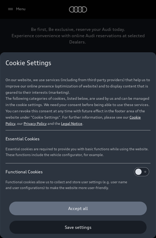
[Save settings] (78, 227)
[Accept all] (78, 208)
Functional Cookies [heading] (77, 171)
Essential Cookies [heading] (23, 138)
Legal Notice (71, 123)
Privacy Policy (35, 123)
